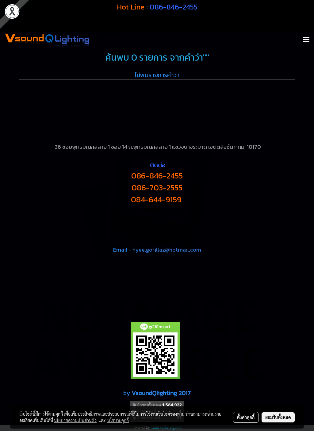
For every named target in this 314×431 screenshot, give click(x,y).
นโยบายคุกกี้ (118, 420)
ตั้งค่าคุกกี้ (246, 417)
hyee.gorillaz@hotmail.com (166, 249)
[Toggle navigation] (306, 40)
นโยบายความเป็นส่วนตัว (75, 420)
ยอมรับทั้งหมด (278, 417)
